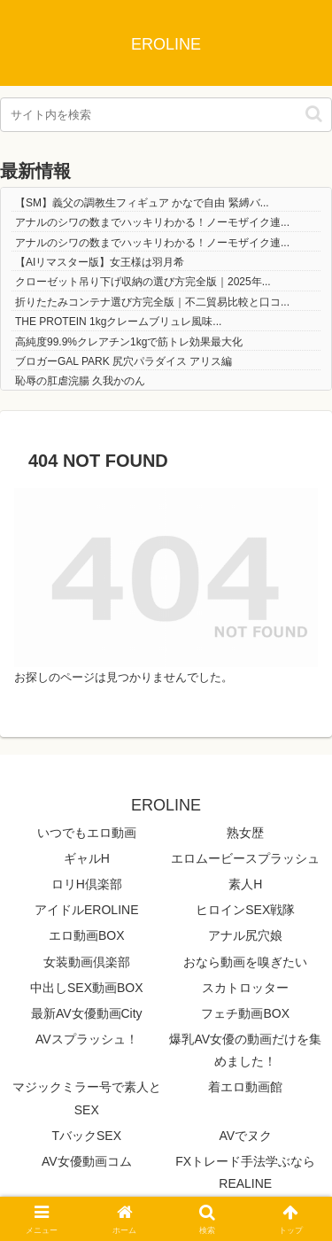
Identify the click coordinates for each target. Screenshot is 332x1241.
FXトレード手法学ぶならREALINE (245, 1172)
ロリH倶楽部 (86, 884)
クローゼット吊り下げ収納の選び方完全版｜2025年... (143, 281)
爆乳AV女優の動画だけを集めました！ (245, 1050)
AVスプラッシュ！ (86, 1039)
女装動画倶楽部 (86, 962)
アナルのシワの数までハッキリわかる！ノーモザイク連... (152, 222)
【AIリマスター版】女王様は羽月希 (99, 262)
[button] (313, 114)
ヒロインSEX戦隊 (245, 910)
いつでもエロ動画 (86, 833)
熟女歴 (245, 833)
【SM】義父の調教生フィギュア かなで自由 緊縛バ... (142, 203)
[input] (166, 114)
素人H (245, 884)
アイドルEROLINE (86, 910)
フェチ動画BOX (245, 1013)
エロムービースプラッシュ (245, 858)
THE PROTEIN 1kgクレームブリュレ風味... (118, 321)
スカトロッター (245, 988)
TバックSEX (86, 1136)
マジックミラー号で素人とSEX (86, 1098)
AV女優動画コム (87, 1161)
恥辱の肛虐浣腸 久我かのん (80, 381)
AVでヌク (245, 1136)
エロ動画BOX (87, 935)
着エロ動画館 (245, 1087)
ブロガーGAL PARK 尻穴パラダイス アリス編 (123, 361)
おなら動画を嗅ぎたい (245, 962)
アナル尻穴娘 (245, 935)
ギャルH (87, 858)
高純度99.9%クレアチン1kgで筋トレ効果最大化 (129, 342)
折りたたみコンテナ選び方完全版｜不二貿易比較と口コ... (152, 302)
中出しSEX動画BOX (86, 988)
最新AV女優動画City (87, 1013)
